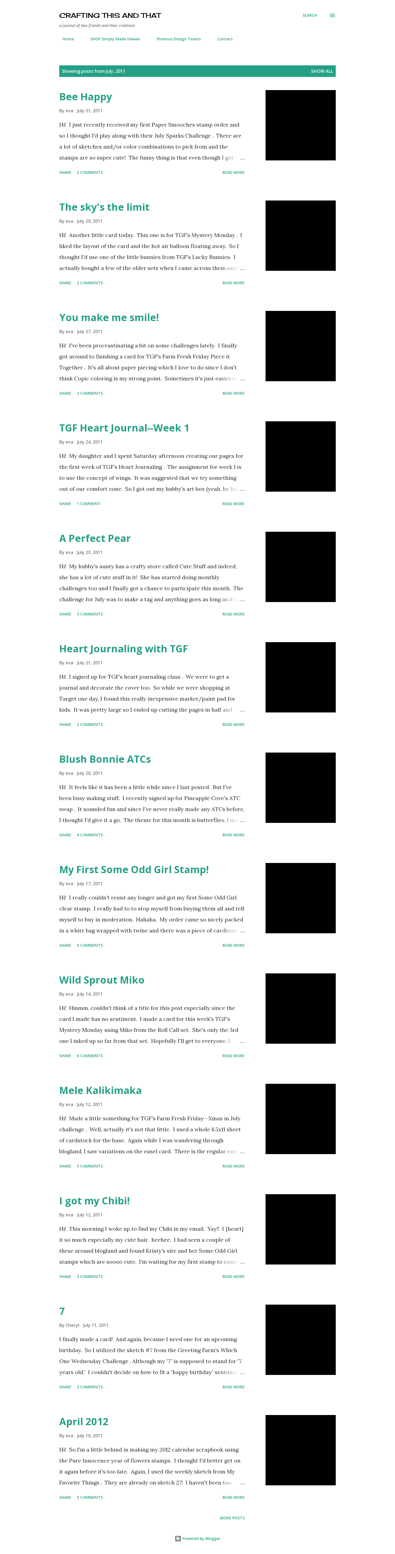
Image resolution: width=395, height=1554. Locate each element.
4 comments (90, 834)
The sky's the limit (104, 207)
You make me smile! (109, 317)
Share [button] (65, 172)
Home (64, 38)
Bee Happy (85, 96)
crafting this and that (109, 15)
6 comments (90, 945)
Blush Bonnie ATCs (105, 759)
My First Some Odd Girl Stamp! (134, 869)
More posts (232, 1517)
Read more (233, 172)
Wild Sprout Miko (102, 980)
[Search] (310, 15)
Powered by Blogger (197, 1538)
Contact (222, 38)
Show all (322, 71)
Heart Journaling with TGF (123, 648)
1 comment (89, 503)
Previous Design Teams (175, 38)
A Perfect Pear (95, 538)
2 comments (90, 172)
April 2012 (84, 1421)
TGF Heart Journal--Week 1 (124, 428)
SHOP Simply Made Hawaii (112, 38)
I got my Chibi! (94, 1200)
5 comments (90, 1166)
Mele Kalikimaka (100, 1090)
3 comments (90, 393)
